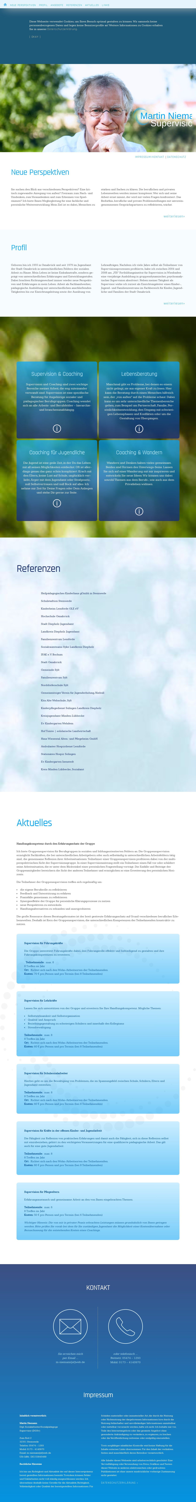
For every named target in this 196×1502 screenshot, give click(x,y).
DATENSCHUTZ (176, 157)
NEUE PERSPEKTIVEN (23, 5)
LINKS (106, 5)
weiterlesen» (174, 216)
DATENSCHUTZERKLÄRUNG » (119, 1482)
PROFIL (43, 5)
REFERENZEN (74, 5)
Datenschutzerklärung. (62, 29)
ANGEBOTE (57, 5)
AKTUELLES (92, 5)
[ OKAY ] (35, 37)
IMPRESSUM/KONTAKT (149, 157)
